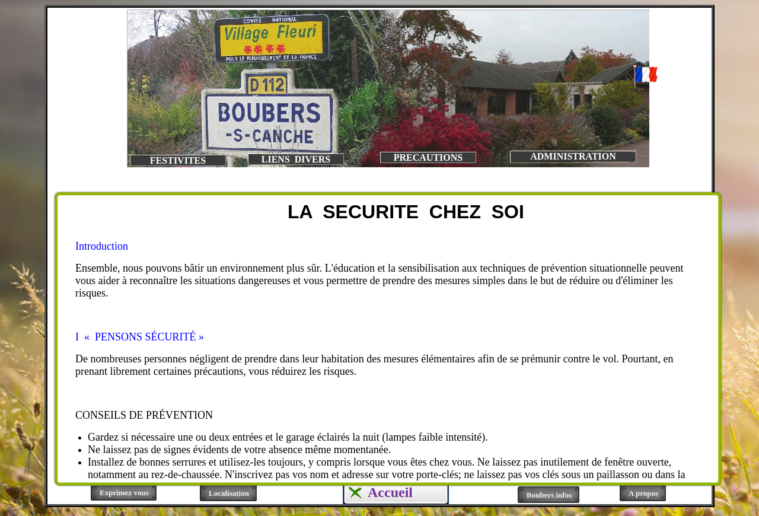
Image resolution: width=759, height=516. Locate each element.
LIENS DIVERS (295, 159)
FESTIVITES (178, 160)
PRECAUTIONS (428, 157)
